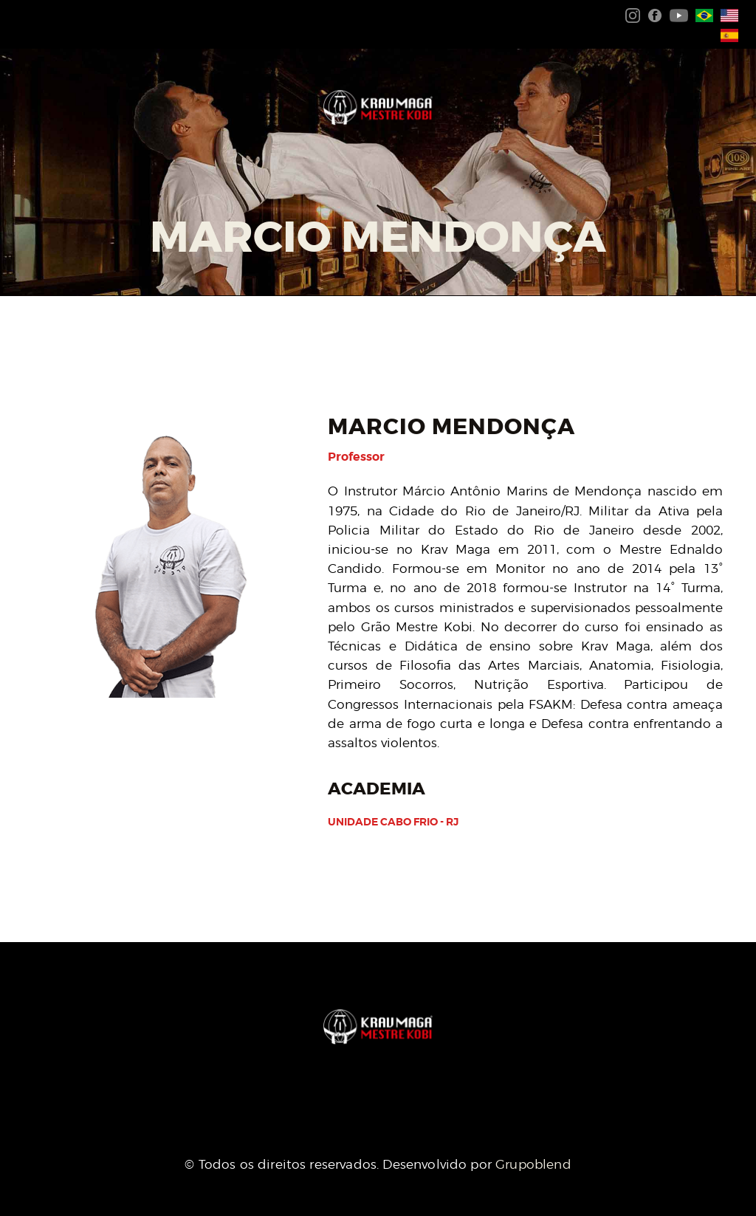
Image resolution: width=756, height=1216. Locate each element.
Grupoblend (533, 1164)
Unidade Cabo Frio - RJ (393, 821)
